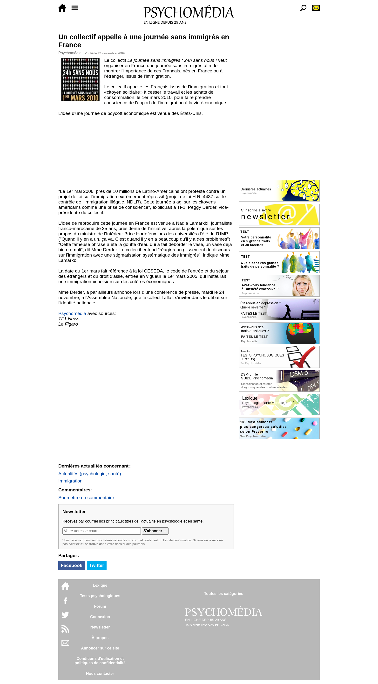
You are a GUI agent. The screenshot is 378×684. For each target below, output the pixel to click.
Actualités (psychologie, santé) (89, 473)
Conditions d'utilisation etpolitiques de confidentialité (100, 660)
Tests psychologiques (100, 596)
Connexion (100, 617)
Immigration (70, 480)
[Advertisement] (146, 152)
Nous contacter (100, 673)
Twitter (96, 565)
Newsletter (100, 627)
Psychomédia (69, 53)
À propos (100, 638)
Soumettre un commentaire (86, 497)
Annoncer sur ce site (100, 648)
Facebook (71, 565)
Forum (100, 606)
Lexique (100, 585)
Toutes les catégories (223, 594)
